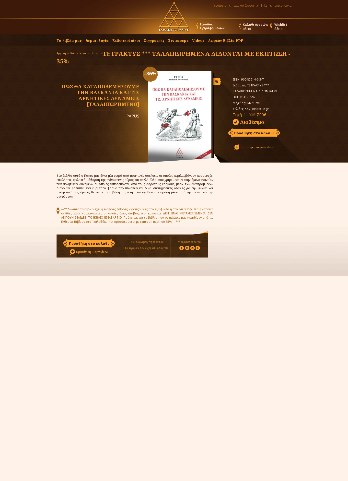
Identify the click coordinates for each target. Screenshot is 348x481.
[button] (108, 27)
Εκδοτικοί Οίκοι (89, 53)
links (264, 5)
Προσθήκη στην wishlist (257, 147)
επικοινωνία (283, 5)
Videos (198, 40)
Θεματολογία (97, 40)
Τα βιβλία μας (69, 40)
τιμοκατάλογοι (243, 5)
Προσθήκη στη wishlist (92, 252)
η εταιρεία (219, 5)
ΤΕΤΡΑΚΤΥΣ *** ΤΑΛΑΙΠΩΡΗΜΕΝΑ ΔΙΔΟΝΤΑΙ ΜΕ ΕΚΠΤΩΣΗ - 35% (173, 57)
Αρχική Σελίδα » (67, 53)
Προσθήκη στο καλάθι (254, 133)
